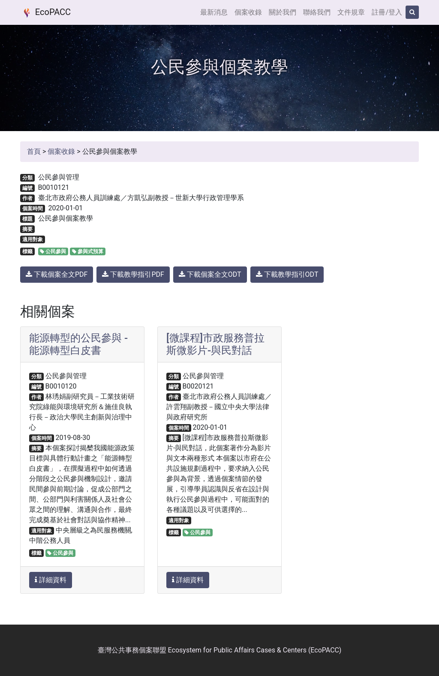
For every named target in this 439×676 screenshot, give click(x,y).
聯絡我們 (317, 12)
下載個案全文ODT (210, 274)
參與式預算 (87, 251)
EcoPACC (45, 12)
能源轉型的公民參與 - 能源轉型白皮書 (78, 344)
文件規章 (351, 12)
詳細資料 (50, 580)
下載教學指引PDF (133, 274)
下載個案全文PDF (56, 274)
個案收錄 (248, 12)
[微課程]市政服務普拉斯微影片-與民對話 (215, 344)
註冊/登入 (387, 12)
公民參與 (53, 251)
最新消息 (214, 12)
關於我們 (282, 12)
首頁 (34, 151)
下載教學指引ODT (287, 274)
